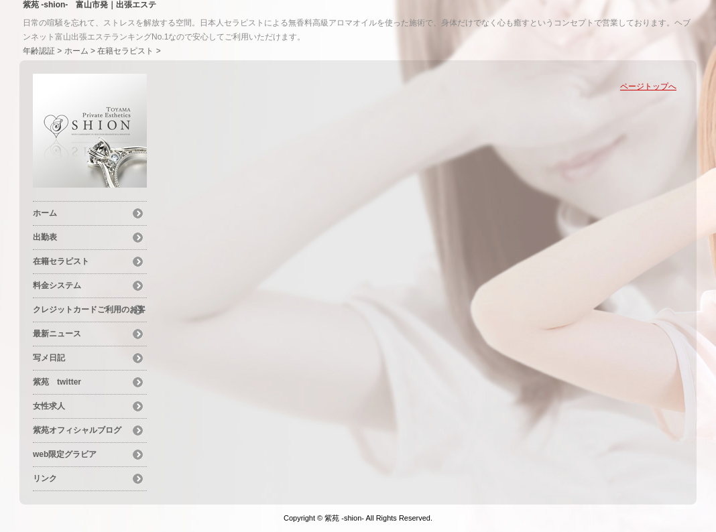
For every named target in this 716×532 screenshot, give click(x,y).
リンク (45, 478)
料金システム (57, 285)
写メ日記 (49, 357)
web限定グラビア (65, 454)
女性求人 (49, 406)
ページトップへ (648, 86)
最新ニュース (57, 333)
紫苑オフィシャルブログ (77, 430)
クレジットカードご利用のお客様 (89, 311)
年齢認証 (39, 51)
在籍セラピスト (125, 51)
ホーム (76, 51)
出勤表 (45, 237)
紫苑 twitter (57, 382)
